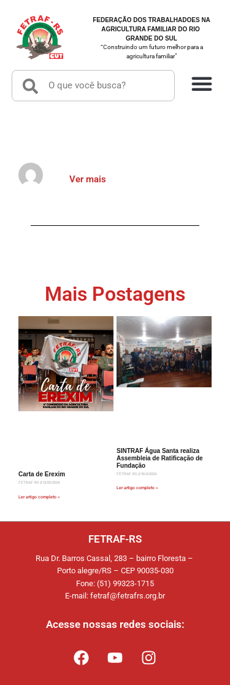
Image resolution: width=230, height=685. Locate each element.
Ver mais (87, 179)
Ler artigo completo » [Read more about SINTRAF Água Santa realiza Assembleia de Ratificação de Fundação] (137, 488)
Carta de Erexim (41, 474)
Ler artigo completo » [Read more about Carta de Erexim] (38, 497)
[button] (201, 83)
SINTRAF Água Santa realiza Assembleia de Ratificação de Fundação (160, 458)
